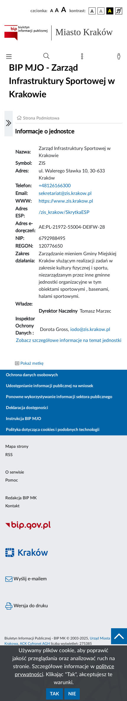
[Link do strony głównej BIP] (63, 33)
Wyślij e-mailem (26, 579)
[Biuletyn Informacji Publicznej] (63, 528)
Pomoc (11, 480)
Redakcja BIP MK (21, 498)
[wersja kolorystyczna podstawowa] (92, 11)
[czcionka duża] (64, 10)
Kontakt (12, 506)
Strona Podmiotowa (41, 118)
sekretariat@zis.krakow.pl (65, 193)
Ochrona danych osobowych (32, 375)
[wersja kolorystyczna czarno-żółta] (110, 11)
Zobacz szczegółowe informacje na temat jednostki (68, 340)
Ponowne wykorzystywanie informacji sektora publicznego (59, 397)
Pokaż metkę (31, 363)
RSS (9, 455)
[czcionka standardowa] (51, 10)
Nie (72, 694)
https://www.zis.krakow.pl (66, 201)
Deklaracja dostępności (27, 408)
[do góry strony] (119, 636)
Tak (54, 694)
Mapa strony (16, 447)
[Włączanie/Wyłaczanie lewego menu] (8, 123)
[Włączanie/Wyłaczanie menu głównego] (8, 57)
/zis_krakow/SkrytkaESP (64, 212)
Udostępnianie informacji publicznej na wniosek (49, 386)
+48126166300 (55, 185)
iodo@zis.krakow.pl (90, 329)
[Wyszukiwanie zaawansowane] (46, 56)
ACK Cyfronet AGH (35, 643)
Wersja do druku (26, 606)
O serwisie (14, 472)
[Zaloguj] (120, 58)
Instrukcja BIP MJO (23, 419)
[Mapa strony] (83, 58)
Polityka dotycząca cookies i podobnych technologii (53, 430)
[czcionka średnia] (56, 11)
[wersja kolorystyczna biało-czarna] (101, 11)
